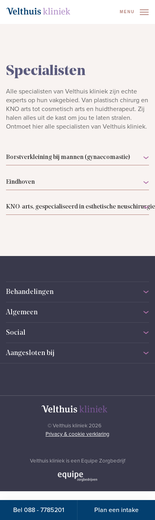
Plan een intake (116, 510)
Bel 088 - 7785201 (38, 510)
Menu (134, 12)
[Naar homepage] (38, 11)
